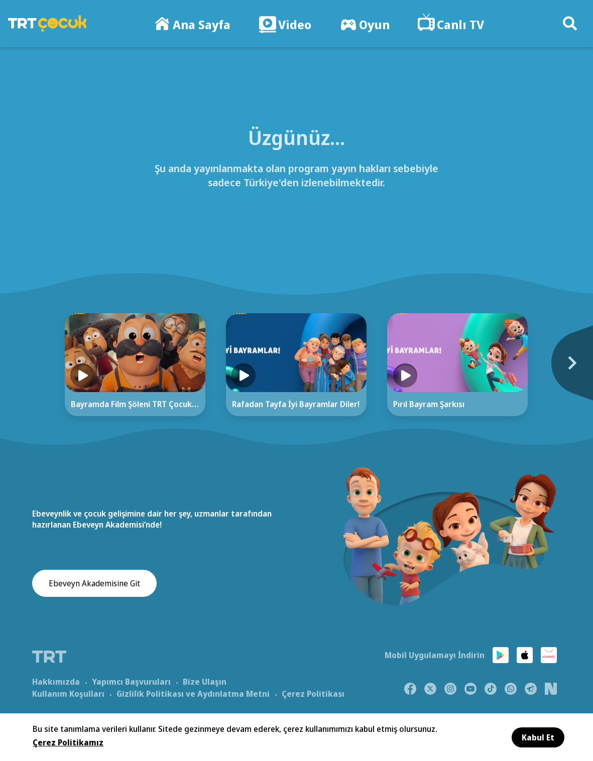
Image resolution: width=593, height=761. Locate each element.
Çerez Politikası (313, 693)
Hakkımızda (56, 681)
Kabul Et (538, 737)
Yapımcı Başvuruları (131, 681)
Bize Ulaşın (204, 681)
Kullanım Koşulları (68, 693)
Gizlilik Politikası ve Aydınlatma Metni (193, 693)
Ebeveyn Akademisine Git (94, 583)
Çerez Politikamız (68, 742)
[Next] (561, 367)
